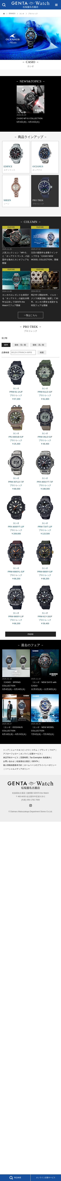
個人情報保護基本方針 (12, 765)
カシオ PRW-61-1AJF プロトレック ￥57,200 (16, 379)
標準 (6, 345)
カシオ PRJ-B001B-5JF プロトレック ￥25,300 (16, 424)
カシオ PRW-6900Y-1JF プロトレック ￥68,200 (16, 604)
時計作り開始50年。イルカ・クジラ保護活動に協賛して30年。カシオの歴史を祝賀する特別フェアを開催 (45, 287)
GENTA (35, 761)
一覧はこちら (30, 315)
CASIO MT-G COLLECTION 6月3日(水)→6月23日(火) (30, 104)
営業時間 (24, 757)
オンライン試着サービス (45, 1177)
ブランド (43, 750)
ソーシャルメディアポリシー (17, 769)
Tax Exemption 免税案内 (40, 757)
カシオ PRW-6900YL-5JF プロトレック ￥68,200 (16, 559)
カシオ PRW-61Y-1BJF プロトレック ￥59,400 (45, 604)
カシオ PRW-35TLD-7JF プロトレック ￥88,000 (16, 469)
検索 (42, 352)
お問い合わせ (9, 761)
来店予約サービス (10, 757)
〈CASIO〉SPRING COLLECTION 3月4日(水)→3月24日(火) (16, 669)
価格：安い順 (20, 345)
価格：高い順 (38, 345)
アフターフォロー (10, 754)
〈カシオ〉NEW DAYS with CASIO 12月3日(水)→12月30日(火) (45, 669)
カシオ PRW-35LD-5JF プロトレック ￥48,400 (45, 424)
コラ (33, 750)
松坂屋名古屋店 (23, 761)
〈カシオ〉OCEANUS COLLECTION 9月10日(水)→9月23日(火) (16, 714)
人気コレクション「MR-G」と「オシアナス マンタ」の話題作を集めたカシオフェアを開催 (16, 245)
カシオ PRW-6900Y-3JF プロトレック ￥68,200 (45, 559)
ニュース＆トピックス (20, 750)
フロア (52, 750)
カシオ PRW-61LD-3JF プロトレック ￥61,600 (45, 379)
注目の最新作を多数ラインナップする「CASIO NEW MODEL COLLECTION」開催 (45, 243)
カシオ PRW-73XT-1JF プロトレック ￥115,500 (45, 514)
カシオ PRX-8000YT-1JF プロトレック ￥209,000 (16, 514)
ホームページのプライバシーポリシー (40, 765)
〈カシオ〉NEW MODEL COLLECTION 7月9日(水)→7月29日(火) (45, 714)
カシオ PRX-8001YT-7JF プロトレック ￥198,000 (45, 469)
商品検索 (15, 1177)
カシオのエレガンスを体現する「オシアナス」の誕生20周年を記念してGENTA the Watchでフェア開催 (16, 287)
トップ (6, 750)
